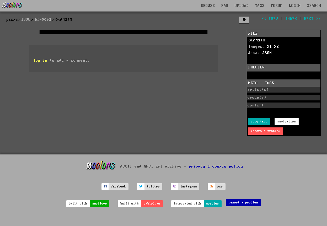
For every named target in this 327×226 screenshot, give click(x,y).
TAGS (260, 6)
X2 (276, 47)
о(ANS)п (256, 40)
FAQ (224, 6)
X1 (269, 47)
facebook (118, 186)
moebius (212, 203)
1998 (26, 20)
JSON (267, 53)
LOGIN (295, 6)
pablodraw (152, 203)
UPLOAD (242, 6)
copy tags (259, 121)
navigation (286, 121)
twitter (153, 186)
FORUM (277, 6)
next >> (312, 19)
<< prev (270, 19)
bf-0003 (43, 20)
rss (220, 186)
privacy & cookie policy (216, 166)
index (291, 19)
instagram (188, 186)
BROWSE (208, 6)
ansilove (99, 203)
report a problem (265, 131)
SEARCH (314, 6)
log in (40, 60)
